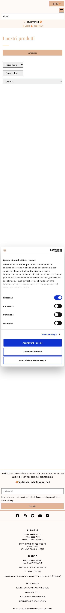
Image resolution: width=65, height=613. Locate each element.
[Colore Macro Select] (13, 73)
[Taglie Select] (13, 65)
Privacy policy (32, 583)
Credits (48, 608)
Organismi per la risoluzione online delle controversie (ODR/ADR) (32, 576)
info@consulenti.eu (37, 567)
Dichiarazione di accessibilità (32, 601)
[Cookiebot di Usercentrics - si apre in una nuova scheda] (50, 250)
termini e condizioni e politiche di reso (32, 588)
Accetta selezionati (32, 351)
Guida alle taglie (32, 592)
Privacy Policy (7, 500)
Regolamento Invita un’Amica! (33, 597)
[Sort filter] (32, 81)
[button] (61, 10)
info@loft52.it (35, 560)
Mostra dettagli (49, 334)
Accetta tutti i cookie (32, 343)
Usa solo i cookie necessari (32, 360)
